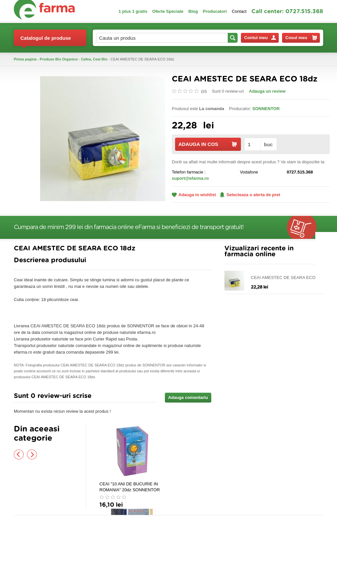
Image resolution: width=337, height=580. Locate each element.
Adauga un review (267, 91)
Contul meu (260, 37)
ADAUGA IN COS (207, 144)
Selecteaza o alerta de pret (250, 195)
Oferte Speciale (168, 11)
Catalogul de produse (45, 40)
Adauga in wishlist (194, 194)
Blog (193, 11)
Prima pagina (25, 59)
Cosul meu (301, 37)
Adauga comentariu (188, 397)
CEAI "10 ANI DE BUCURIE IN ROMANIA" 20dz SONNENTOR (129, 486)
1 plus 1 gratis (132, 11)
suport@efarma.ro (190, 178)
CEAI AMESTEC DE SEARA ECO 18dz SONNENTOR (283, 278)
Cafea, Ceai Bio (94, 59)
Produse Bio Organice (59, 59)
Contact (239, 11)
